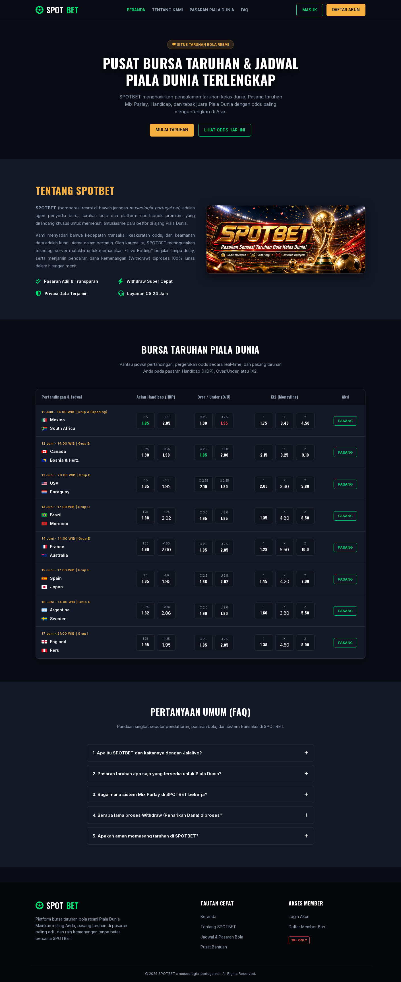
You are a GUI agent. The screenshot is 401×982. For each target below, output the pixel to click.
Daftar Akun (346, 9)
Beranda (136, 9)
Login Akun (299, 916)
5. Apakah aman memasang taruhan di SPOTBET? (200, 836)
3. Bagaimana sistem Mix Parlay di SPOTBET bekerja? (200, 794)
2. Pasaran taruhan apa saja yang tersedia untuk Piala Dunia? (200, 773)
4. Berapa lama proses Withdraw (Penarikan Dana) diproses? (200, 815)
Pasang (345, 421)
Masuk (309, 9)
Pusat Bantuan (214, 946)
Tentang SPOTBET (218, 926)
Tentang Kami (167, 9)
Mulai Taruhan (172, 129)
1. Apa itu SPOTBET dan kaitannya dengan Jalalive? (200, 753)
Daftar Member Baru (307, 926)
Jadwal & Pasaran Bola (222, 936)
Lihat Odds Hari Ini (224, 129)
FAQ (244, 9)
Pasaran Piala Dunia (212, 9)
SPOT (57, 10)
